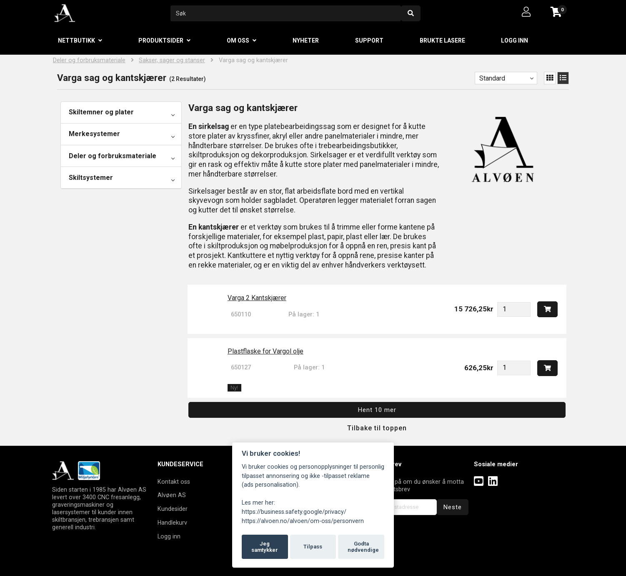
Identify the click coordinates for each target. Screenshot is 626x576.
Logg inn (514, 40)
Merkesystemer (94, 134)
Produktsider (160, 40)
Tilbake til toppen (377, 428)
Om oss (238, 40)
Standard (492, 78)
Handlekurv (172, 522)
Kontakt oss (174, 481)
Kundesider (173, 508)
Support (369, 40)
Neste (452, 507)
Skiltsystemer (91, 178)
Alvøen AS (172, 495)
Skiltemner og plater (101, 112)
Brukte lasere (442, 40)
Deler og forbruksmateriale (89, 60)
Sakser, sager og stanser (172, 60)
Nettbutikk (76, 40)
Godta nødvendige (363, 547)
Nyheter (306, 40)
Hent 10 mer (377, 410)
